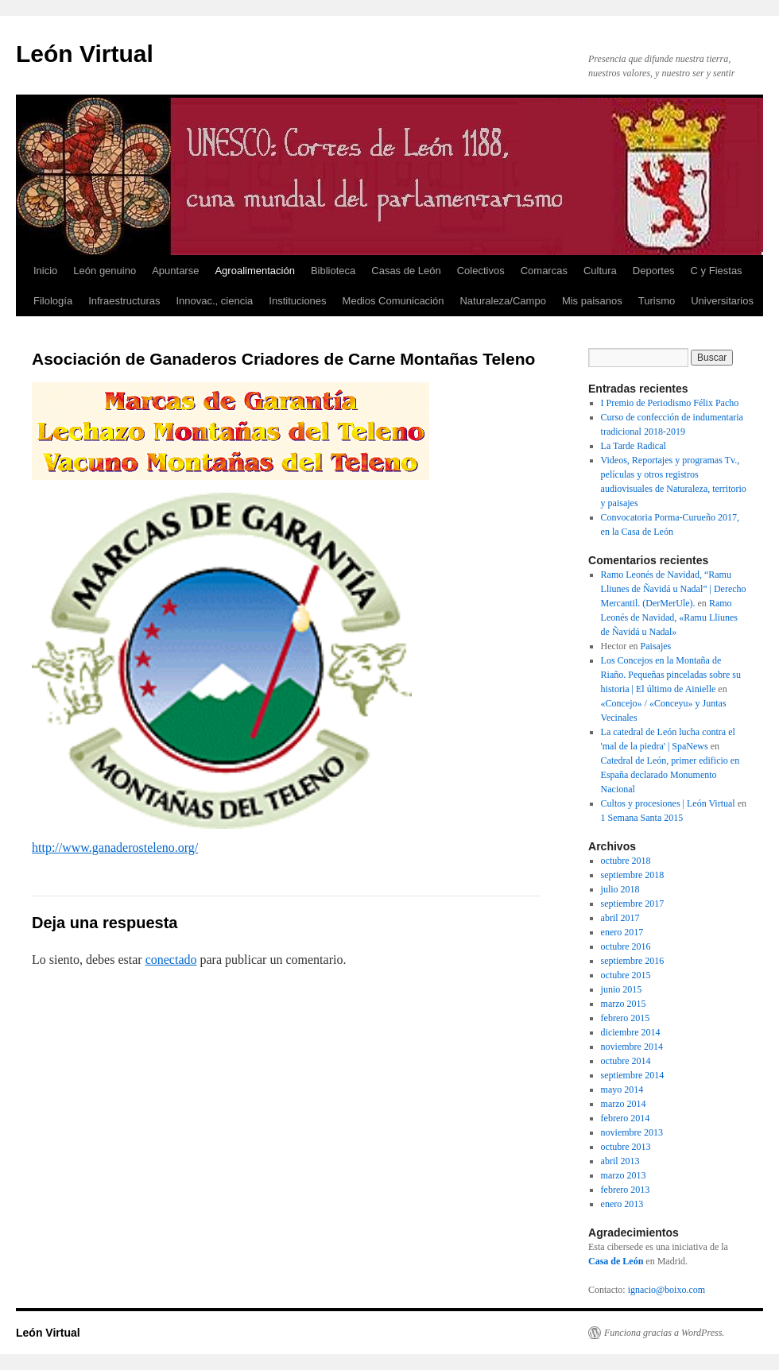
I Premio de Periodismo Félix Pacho (670, 402)
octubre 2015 (626, 975)
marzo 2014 (623, 1103)
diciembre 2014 (631, 1032)
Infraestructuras (124, 301)
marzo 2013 (623, 1175)
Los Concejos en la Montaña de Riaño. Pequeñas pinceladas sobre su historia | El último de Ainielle (671, 675)
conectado (171, 959)
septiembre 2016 (633, 960)
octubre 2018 (626, 860)
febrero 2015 (625, 1018)
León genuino (104, 271)
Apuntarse (175, 271)
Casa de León (615, 1261)
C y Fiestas (716, 271)
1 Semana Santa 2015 (642, 817)
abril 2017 (620, 917)
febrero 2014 (625, 1118)
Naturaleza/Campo (502, 301)
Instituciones (297, 301)
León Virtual (84, 54)
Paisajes (656, 646)
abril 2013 (620, 1161)
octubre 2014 (626, 1060)
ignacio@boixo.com (666, 1289)
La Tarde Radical (633, 445)
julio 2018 (620, 889)
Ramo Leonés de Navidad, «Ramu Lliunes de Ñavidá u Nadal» (669, 617)
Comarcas (544, 271)
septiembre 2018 (633, 874)
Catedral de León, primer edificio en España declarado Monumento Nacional (670, 775)
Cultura (600, 271)
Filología (52, 301)
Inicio (45, 271)
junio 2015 (621, 989)
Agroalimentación (254, 271)
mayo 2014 (622, 1089)
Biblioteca (333, 271)
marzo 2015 (623, 1003)
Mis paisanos (592, 301)
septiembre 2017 (633, 903)
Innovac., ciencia (214, 301)
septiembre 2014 (633, 1075)
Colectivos (481, 271)
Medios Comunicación (393, 301)
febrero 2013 (625, 1189)
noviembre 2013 (632, 1132)
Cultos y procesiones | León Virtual (668, 803)
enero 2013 (622, 1203)
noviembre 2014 (632, 1046)
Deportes (654, 271)
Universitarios (722, 301)
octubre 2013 (626, 1146)
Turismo (656, 301)
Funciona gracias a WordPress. (664, 1332)
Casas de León (405, 271)
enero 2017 (622, 932)
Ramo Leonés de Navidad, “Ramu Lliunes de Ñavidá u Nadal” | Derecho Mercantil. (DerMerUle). (673, 589)
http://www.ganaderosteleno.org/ (115, 847)
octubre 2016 (626, 946)
